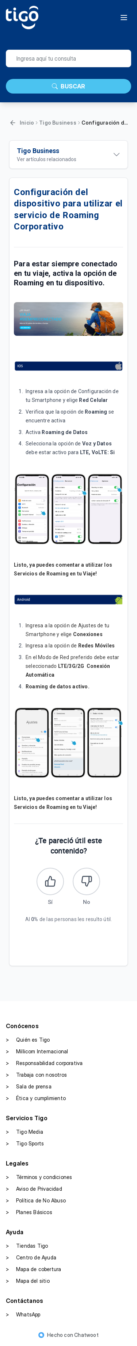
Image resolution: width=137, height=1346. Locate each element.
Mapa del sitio (28, 1281)
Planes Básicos (29, 1212)
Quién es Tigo (28, 1039)
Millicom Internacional (37, 1051)
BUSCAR (68, 86)
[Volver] (12, 122)
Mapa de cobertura (33, 1269)
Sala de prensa (29, 1086)
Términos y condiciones (39, 1177)
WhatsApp (23, 1314)
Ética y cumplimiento (36, 1098)
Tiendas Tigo (27, 1246)
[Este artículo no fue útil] (86, 881)
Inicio (27, 122)
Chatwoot (86, 1335)
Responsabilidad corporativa (44, 1063)
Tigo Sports (25, 1143)
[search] (68, 58)
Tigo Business (57, 122)
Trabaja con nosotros (36, 1075)
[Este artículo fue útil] (50, 881)
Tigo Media (24, 1132)
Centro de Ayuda (31, 1257)
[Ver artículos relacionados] (68, 154)
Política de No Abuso (36, 1200)
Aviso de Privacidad (34, 1189)
